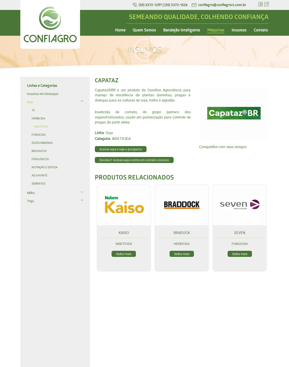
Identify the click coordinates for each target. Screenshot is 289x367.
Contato (261, 30)
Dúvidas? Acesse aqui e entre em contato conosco (134, 160)
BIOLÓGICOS (39, 151)
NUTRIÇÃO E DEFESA (45, 167)
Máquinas (215, 30)
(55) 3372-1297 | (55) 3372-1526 (160, 4)
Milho (31, 193)
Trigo (30, 201)
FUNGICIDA (39, 134)
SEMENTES (38, 183)
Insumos (239, 30)
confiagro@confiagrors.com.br (219, 4)
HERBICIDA (38, 118)
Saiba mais (123, 254)
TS (33, 110)
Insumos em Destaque (42, 94)
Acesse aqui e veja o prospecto (120, 149)
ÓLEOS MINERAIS (42, 142)
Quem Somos (144, 30)
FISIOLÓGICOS (40, 159)
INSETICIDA (41, 126)
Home (120, 30)
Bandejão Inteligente (181, 30)
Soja (30, 102)
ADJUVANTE (39, 175)
